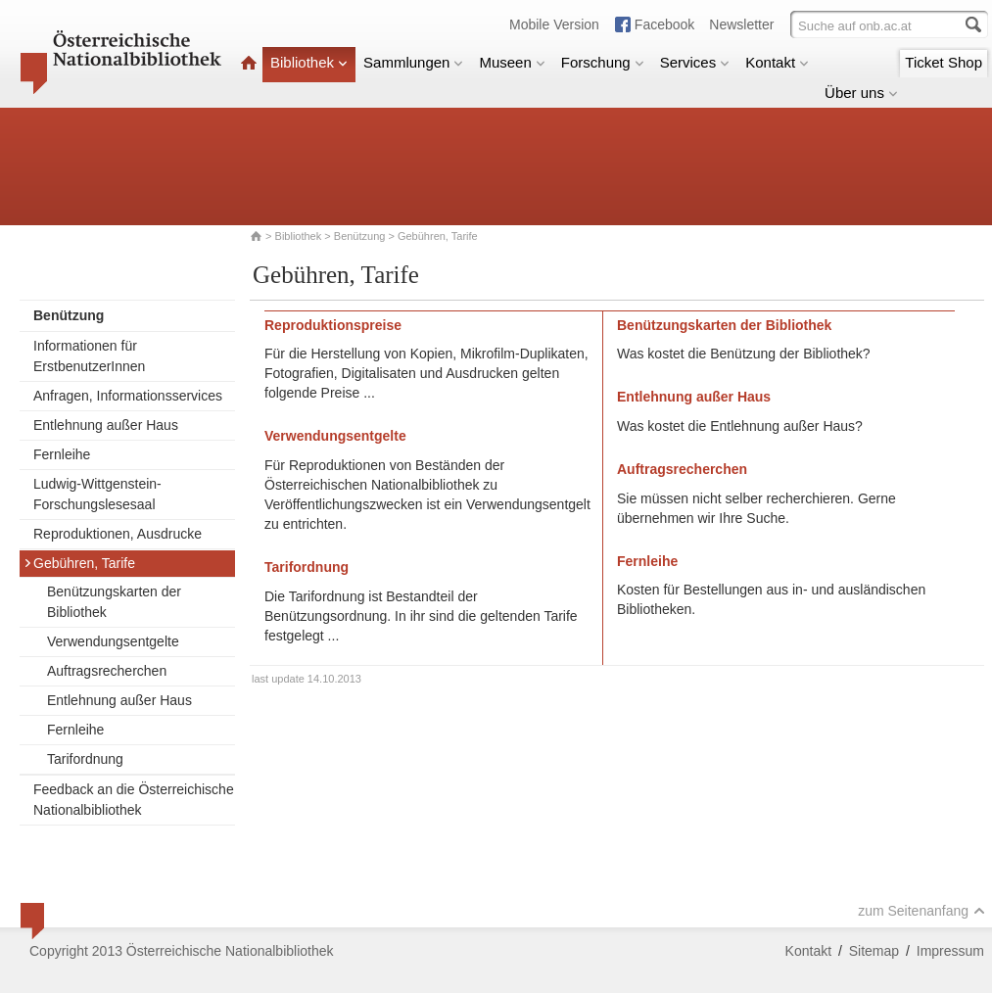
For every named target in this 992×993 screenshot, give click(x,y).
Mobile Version (554, 24)
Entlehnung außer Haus (105, 425)
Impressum (950, 951)
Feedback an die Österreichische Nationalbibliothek (133, 799)
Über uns (861, 92)
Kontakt (777, 62)
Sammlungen (413, 62)
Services (695, 62)
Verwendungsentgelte (113, 641)
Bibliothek (309, 62)
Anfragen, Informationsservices (127, 395)
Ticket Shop (943, 62)
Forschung (602, 62)
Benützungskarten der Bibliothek (114, 602)
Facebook (664, 24)
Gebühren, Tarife (79, 563)
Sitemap (874, 951)
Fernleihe (61, 454)
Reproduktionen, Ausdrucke (117, 534)
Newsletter (741, 24)
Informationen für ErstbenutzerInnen (89, 356)
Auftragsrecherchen (106, 671)
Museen (511, 62)
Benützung (360, 236)
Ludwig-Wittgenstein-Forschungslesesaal (97, 494)
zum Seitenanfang (921, 911)
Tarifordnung (85, 759)
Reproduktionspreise (333, 325)
